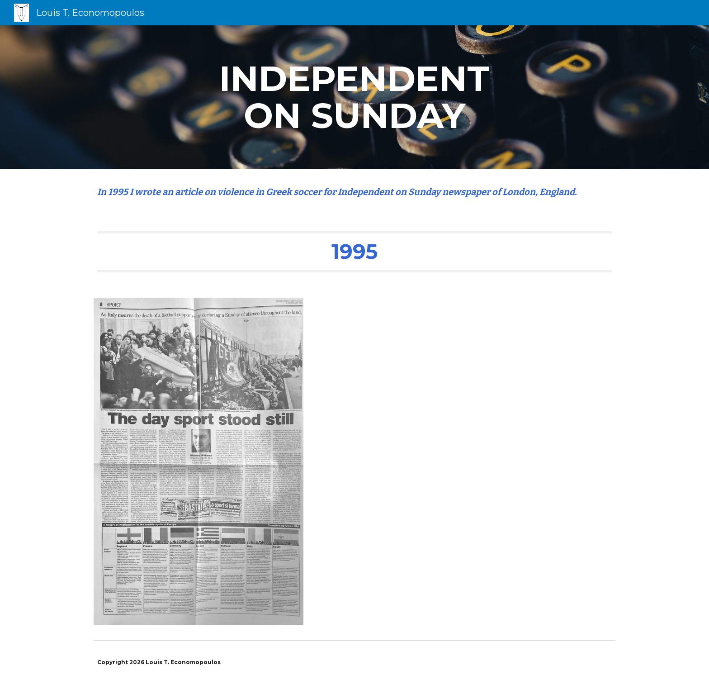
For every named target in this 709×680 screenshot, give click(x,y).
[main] (354, 97)
